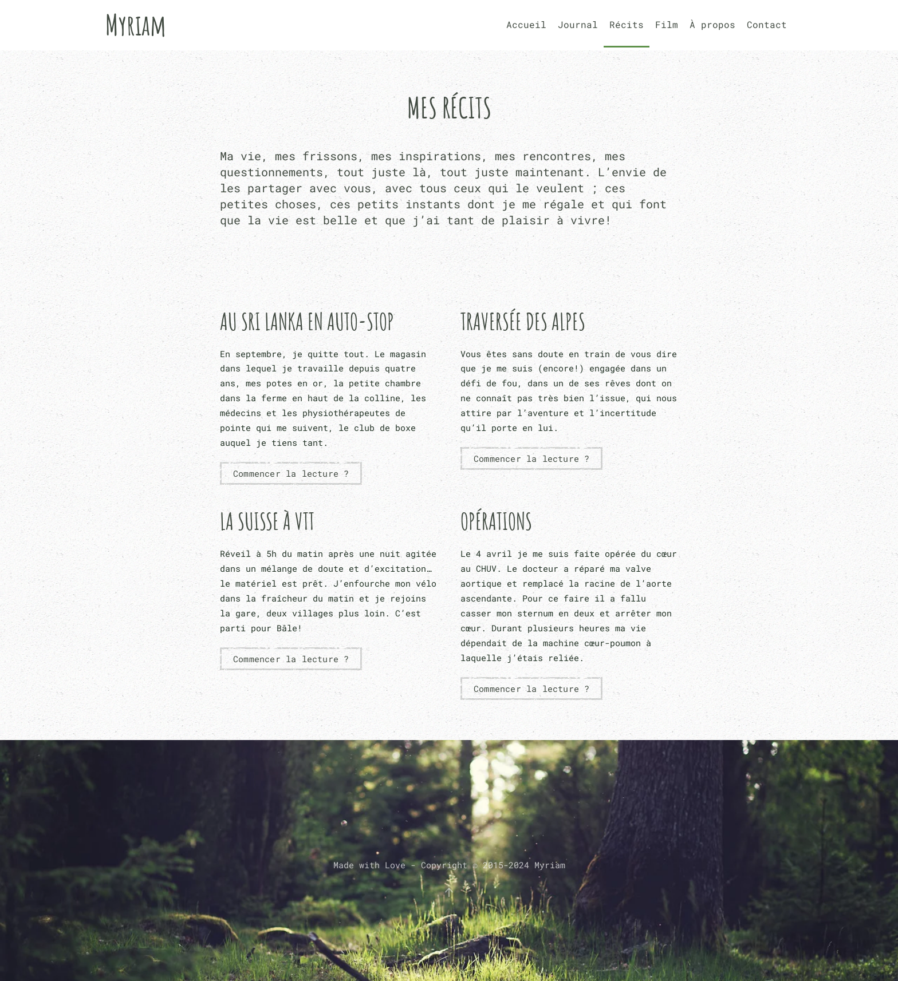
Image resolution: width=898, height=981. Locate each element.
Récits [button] (626, 24)
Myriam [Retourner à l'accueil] (135, 24)
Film (666, 24)
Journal (578, 24)
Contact (767, 24)
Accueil (526, 24)
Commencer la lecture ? (291, 473)
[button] (449, 892)
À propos (712, 24)
